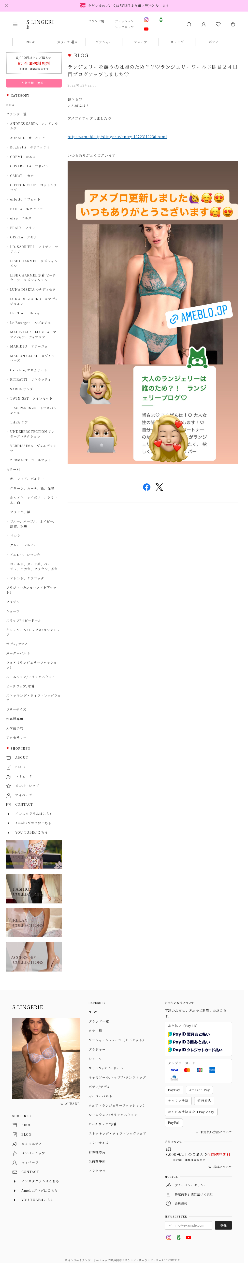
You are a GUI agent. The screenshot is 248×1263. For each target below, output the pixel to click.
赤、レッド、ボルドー (27, 478)
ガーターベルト (18, 653)
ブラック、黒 (20, 511)
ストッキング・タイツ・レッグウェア (33, 698)
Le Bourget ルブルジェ (30, 322)
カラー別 (13, 469)
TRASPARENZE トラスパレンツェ (33, 410)
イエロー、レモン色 (25, 554)
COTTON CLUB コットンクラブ (33, 187)
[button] (18, 24)
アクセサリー (16, 737)
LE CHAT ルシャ (27, 313)
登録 (223, 1225)
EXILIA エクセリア (26, 208)
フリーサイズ (16, 709)
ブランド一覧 (16, 114)
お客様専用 (14, 718)
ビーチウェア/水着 (20, 686)
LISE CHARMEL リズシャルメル (34, 263)
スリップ (177, 42)
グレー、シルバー (23, 545)
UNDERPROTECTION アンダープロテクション (32, 434)
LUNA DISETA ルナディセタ (33, 289)
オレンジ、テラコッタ (27, 578)
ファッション (124, 21)
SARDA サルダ (21, 389)
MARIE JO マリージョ (29, 346)
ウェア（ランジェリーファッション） (31, 665)
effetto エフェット (25, 199)
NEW (30, 42)
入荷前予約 (14, 728)
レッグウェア (124, 27)
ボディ (214, 42)
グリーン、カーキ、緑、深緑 (32, 488)
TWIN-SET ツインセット (31, 398)
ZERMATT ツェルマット (30, 460)
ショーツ (140, 42)
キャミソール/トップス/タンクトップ (33, 632)
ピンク (15, 535)
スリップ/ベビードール (24, 620)
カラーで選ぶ (67, 42)
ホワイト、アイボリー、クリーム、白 (33, 500)
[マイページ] (203, 24)
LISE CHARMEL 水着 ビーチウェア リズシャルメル (33, 277)
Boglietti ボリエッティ (30, 147)
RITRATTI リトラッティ (30, 379)
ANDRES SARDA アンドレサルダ (34, 126)
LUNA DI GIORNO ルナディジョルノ (34, 301)
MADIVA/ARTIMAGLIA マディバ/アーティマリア (33, 334)
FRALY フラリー (24, 227)
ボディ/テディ (17, 643)
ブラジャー (104, 42)
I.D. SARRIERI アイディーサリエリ (34, 249)
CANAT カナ (22, 175)
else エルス (21, 218)
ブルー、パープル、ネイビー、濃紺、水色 (33, 524)
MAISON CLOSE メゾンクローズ (32, 358)
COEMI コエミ (25, 156)
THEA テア (19, 422)
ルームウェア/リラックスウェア (30, 676)
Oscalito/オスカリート (28, 370)
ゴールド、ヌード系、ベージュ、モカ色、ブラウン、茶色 (34, 566)
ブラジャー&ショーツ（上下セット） (31, 590)
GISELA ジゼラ (23, 237)
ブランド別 (96, 21)
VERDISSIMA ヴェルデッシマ (33, 448)
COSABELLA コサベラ (29, 166)
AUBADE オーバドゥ (27, 137)
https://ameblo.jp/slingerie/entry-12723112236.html (117, 136)
